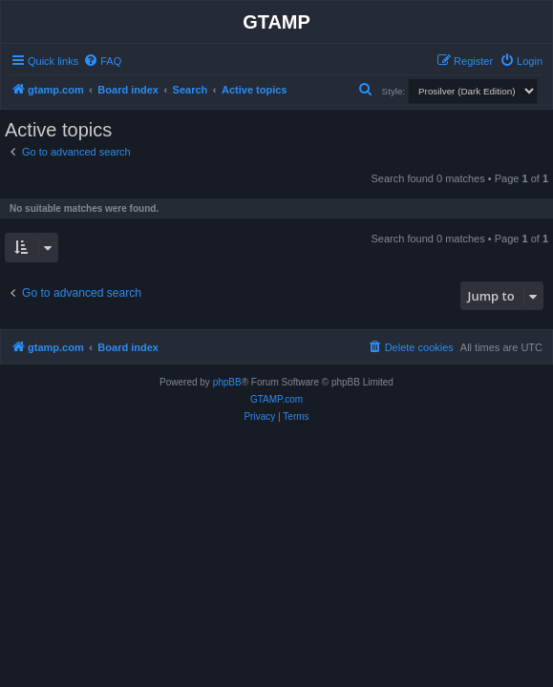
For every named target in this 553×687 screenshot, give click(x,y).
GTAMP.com (276, 399)
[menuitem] (102, 61)
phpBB (227, 382)
